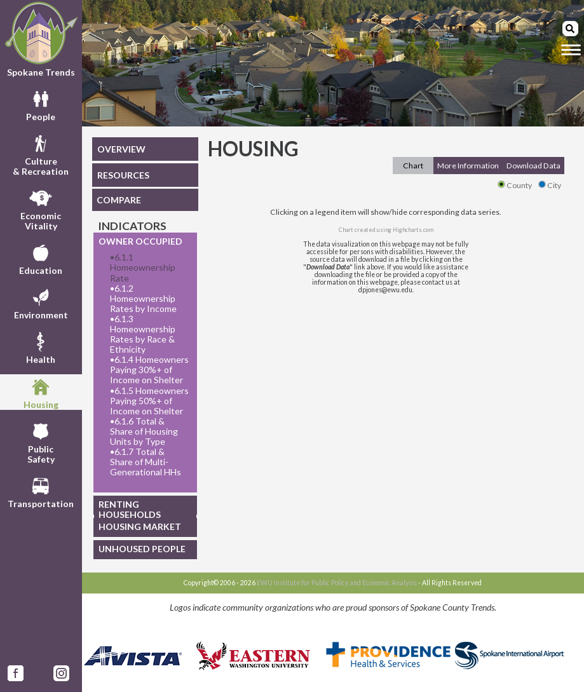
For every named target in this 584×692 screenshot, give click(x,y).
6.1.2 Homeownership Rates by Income (143, 298)
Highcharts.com (413, 229)
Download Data (533, 165)
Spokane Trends (41, 39)
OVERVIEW (121, 149)
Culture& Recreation (41, 154)
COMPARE (119, 199)
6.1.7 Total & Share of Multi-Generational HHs (145, 462)
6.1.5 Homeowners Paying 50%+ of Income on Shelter (149, 401)
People (40, 104)
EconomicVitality (40, 208)
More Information (468, 165)
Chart (413, 165)
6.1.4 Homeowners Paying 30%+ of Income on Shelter (149, 370)
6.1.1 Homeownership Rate (142, 267)
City (549, 185)
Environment (41, 302)
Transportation (41, 491)
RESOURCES (123, 175)
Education (40, 258)
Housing (41, 392)
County (515, 185)
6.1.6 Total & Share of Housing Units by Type (144, 431)
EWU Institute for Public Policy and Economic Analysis (337, 583)
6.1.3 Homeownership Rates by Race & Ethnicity (142, 334)
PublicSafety (41, 442)
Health (40, 347)
